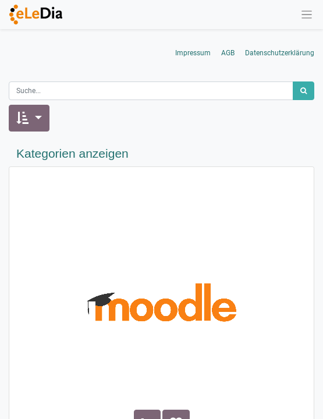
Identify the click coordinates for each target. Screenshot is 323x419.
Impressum (193, 53)
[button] (29, 118)
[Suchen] (303, 90)
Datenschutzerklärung (279, 53)
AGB (228, 53)
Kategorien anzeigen (72, 153)
